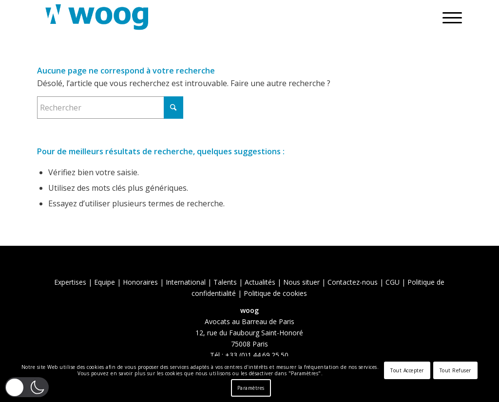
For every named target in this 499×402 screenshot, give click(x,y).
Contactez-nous (352, 282)
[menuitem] (449, 17)
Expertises (70, 282)
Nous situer (301, 282)
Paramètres (251, 387)
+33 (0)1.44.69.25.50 (256, 355)
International (186, 282)
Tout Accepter (407, 370)
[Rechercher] (110, 107)
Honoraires (140, 282)
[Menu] (449, 17)
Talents (225, 282)
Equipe (104, 282)
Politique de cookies (275, 293)
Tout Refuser (455, 370)
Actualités (260, 282)
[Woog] (97, 17)
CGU (392, 282)
